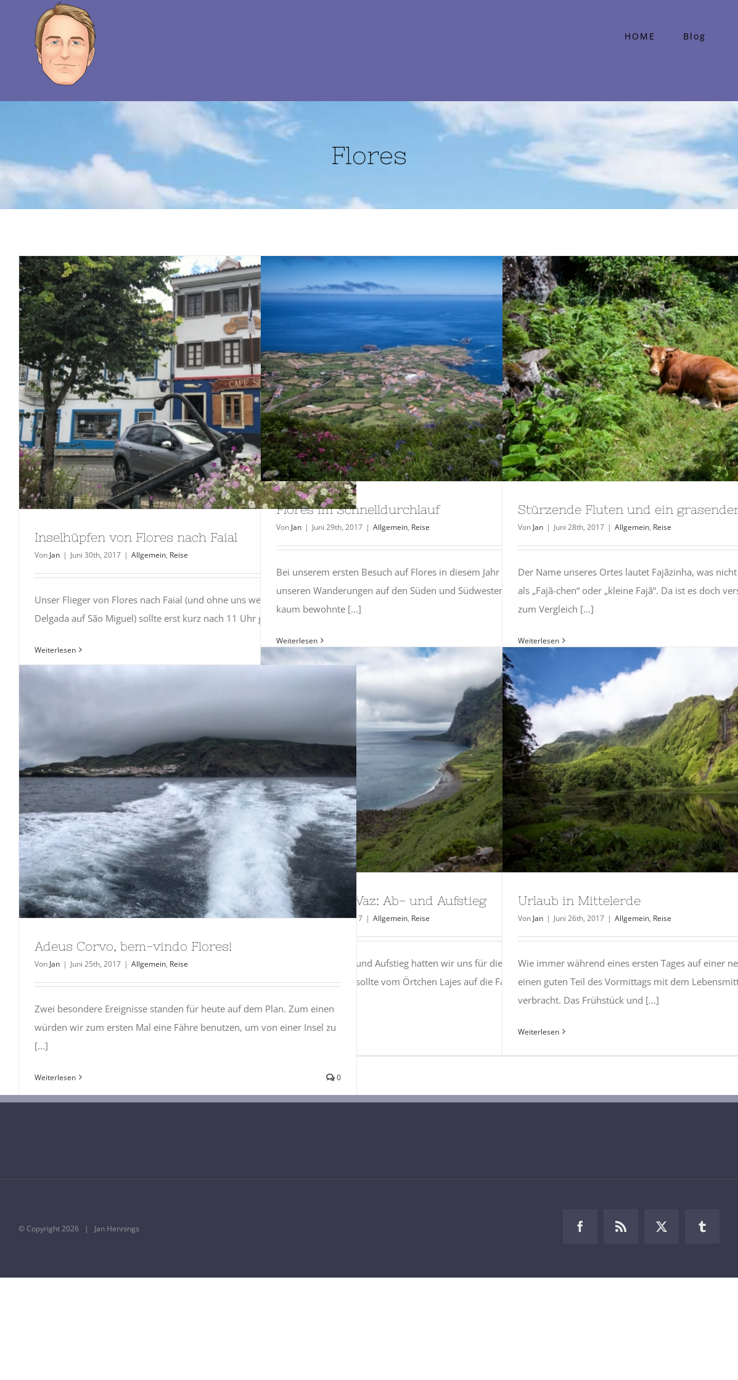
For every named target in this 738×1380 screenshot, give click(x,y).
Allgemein (148, 555)
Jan (54, 555)
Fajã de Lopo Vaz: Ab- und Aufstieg (381, 900)
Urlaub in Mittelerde (579, 900)
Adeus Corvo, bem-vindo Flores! (133, 946)
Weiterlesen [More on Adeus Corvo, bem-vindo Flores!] (55, 1077)
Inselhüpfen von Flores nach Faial (136, 537)
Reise (179, 555)
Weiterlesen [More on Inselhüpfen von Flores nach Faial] (55, 650)
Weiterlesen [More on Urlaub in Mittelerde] (538, 1032)
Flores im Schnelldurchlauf (358, 509)
